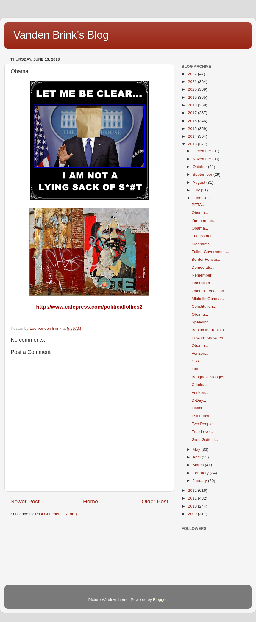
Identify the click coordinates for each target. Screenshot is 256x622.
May (197, 449)
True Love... (202, 431)
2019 (193, 97)
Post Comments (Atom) (56, 514)
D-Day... (199, 400)
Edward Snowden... (209, 338)
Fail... (197, 369)
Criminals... (202, 384)
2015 (193, 128)
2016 (193, 121)
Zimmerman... (204, 220)
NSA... (197, 361)
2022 (193, 74)
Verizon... (200, 353)
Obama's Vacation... (209, 291)
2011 (193, 498)
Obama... (200, 213)
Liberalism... (202, 283)
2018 (193, 105)
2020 (193, 89)
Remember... (203, 275)
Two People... (204, 424)
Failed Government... (210, 251)
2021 (193, 81)
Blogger (160, 599)
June (197, 198)
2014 (193, 136)
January (200, 480)
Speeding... (202, 322)
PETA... (198, 204)
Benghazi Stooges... (210, 377)
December (202, 151)
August (199, 182)
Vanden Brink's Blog (61, 35)
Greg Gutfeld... (205, 439)
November (202, 159)
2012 (193, 490)
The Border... (203, 236)
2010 (193, 506)
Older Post (155, 501)
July (197, 190)
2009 (193, 514)
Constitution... (204, 306)
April (197, 457)
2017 (193, 113)
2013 (193, 144)
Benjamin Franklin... (209, 330)
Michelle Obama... (208, 298)
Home (90, 501)
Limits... (199, 408)
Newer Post (25, 501)
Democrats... (203, 267)
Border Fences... (206, 259)
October (200, 166)
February (201, 473)
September (203, 174)
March (199, 465)
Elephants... (202, 244)
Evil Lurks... (202, 416)
